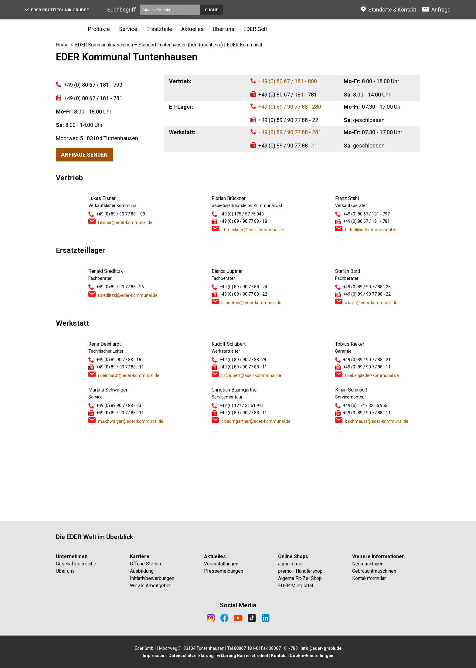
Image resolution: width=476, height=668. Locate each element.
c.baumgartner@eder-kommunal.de (256, 504)
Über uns (223, 29)
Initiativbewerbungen (152, 578)
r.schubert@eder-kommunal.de (251, 458)
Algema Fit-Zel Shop (300, 578)
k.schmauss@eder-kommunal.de (376, 504)
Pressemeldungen (223, 571)
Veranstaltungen (221, 564)
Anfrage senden (84, 238)
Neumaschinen (367, 564)
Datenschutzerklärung (191, 655)
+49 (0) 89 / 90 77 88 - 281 (289, 132)
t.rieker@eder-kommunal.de (372, 458)
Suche (211, 10)
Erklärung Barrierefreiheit (242, 655)
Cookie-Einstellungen (311, 655)
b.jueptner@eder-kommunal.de (251, 386)
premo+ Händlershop (300, 571)
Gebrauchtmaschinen (374, 571)
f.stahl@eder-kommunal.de (371, 313)
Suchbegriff (121, 9)
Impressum (154, 655)
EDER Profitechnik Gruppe (57, 10)
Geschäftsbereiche (76, 564)
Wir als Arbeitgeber (150, 585)
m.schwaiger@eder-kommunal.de (130, 504)
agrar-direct (290, 564)
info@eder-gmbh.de (321, 648)
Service (128, 29)
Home (62, 45)
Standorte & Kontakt (392, 9)
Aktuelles (192, 29)
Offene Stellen (145, 564)
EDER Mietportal (295, 585)
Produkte (99, 29)
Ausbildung (142, 571)
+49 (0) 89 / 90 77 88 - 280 (289, 106)
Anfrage (440, 9)
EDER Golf (255, 29)
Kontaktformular (369, 578)
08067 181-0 (246, 648)
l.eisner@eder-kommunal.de (125, 305)
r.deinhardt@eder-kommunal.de (128, 458)
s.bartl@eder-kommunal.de (371, 386)
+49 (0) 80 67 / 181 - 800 (287, 81)
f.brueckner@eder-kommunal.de (252, 313)
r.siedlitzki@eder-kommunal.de (128, 378)
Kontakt (279, 655)
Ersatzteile (159, 29)
